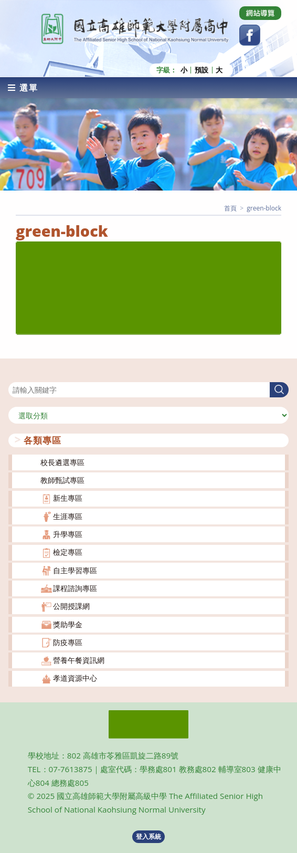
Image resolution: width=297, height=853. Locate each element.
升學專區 (67, 534)
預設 (201, 70)
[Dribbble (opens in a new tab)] (260, 13)
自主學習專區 (75, 570)
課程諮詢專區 (75, 588)
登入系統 (148, 836)
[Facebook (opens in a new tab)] (249, 35)
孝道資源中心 (75, 678)
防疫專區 (67, 642)
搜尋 (15, 376)
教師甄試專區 (62, 480)
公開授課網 (71, 606)
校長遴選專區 (62, 462)
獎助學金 (67, 624)
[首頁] (230, 208)
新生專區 (67, 498)
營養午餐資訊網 (78, 660)
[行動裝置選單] (23, 87)
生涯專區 (67, 516)
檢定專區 (67, 552)
